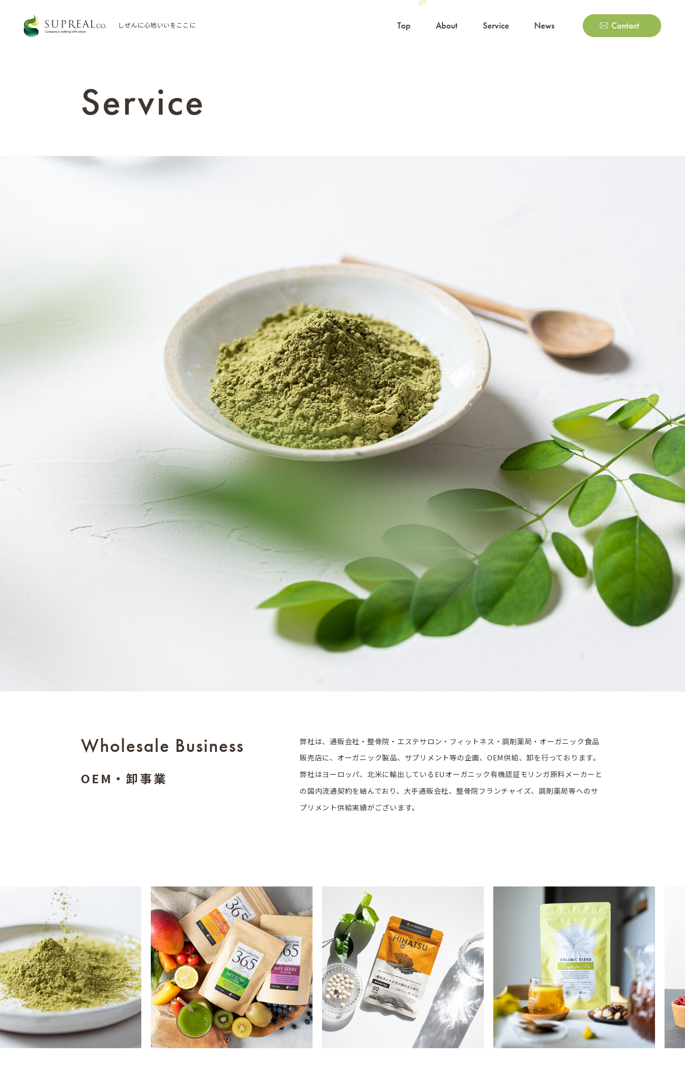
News (544, 25)
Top (404, 25)
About (447, 25)
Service (496, 25)
